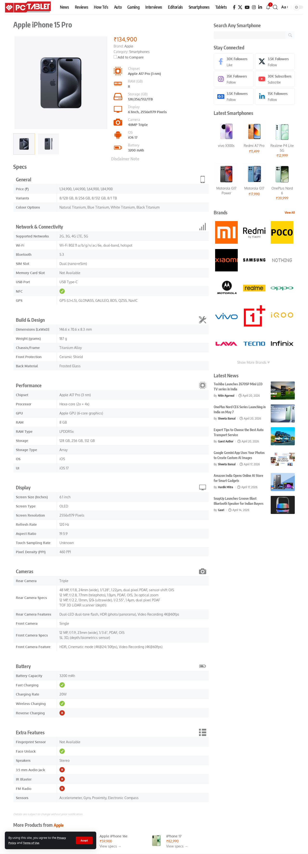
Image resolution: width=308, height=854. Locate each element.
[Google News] (234, 97)
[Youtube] (275, 79)
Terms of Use (33, 843)
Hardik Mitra (226, 488)
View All (290, 213)
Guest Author (226, 442)
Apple (59, 825)
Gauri (221, 511)
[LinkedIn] (260, 7)
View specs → (110, 846)
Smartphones (139, 52)
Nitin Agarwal (227, 396)
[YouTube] (247, 7)
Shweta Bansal (227, 419)
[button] (84, 840)
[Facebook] (234, 7)
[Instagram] (254, 7)
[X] (240, 7)
